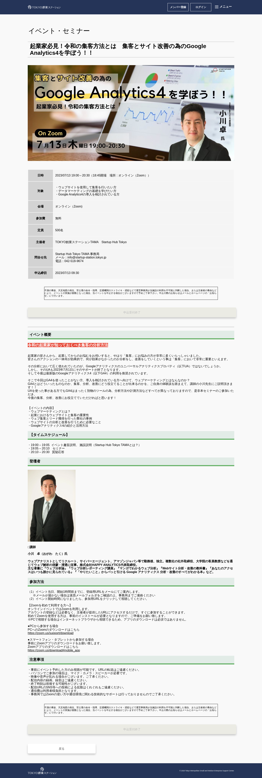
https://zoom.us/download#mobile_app (54, 650)
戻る (61, 748)
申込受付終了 (132, 312)
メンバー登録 (178, 7)
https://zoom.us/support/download (50, 633)
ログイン (200, 7)
